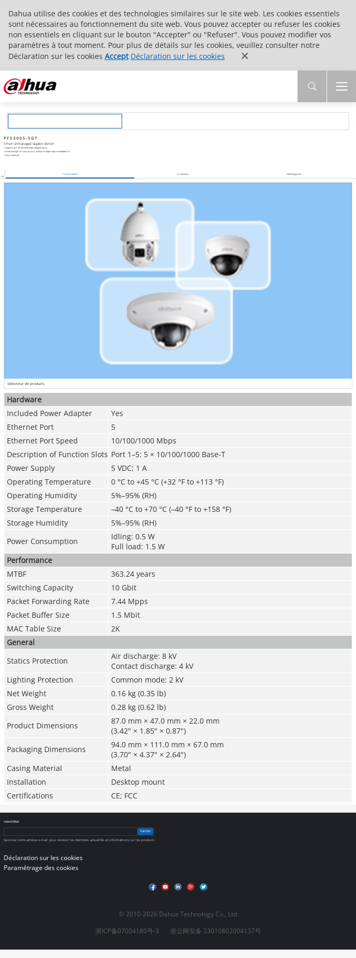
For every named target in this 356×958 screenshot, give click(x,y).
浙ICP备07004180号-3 (127, 930)
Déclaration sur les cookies (178, 56)
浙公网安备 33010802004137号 (215, 930)
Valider (145, 831)
